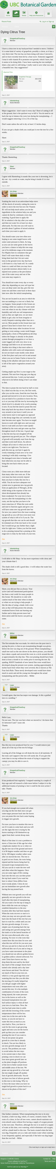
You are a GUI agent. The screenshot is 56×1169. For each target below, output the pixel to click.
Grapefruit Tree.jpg (25, 77)
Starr (12, 166)
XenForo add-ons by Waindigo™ (17, 1167)
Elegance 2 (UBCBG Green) (10, 1159)
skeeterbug (14, 101)
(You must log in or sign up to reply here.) (42, 1147)
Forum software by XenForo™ (17, 1161)
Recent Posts (6, 22)
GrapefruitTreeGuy (17, 38)
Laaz (12, 685)
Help (53, 1159)
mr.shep (13, 191)
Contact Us (46, 1159)
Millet (12, 633)
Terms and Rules (49, 1161)
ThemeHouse (30, 1163)
